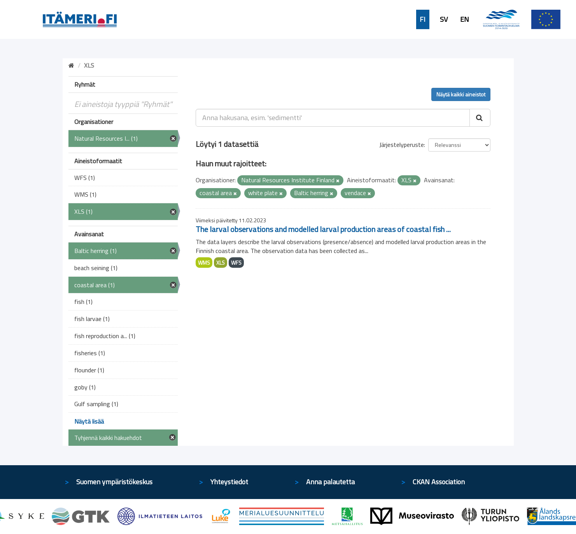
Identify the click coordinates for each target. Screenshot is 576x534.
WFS (236, 262)
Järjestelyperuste (401, 144)
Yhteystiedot (229, 481)
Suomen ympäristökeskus (114, 481)
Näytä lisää (89, 421)
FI (422, 19)
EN (464, 19)
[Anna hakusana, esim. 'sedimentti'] (333, 118)
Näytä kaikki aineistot (460, 94)
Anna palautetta (330, 481)
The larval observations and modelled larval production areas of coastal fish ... (323, 229)
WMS (204, 262)
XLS (220, 262)
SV (444, 19)
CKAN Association (439, 481)
